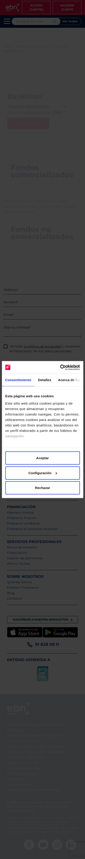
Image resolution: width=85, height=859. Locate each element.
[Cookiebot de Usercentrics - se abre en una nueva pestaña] (60, 367)
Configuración (42, 473)
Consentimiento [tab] (18, 380)
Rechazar (42, 488)
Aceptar (42, 458)
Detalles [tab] (44, 380)
